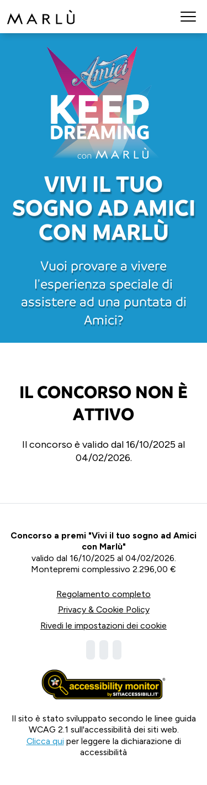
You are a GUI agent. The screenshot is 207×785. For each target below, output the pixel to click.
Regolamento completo (103, 594)
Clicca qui (45, 741)
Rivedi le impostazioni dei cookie (103, 625)
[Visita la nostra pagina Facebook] (90, 650)
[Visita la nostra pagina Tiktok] (117, 650)
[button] (188, 17)
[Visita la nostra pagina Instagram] (103, 650)
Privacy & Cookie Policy (104, 609)
